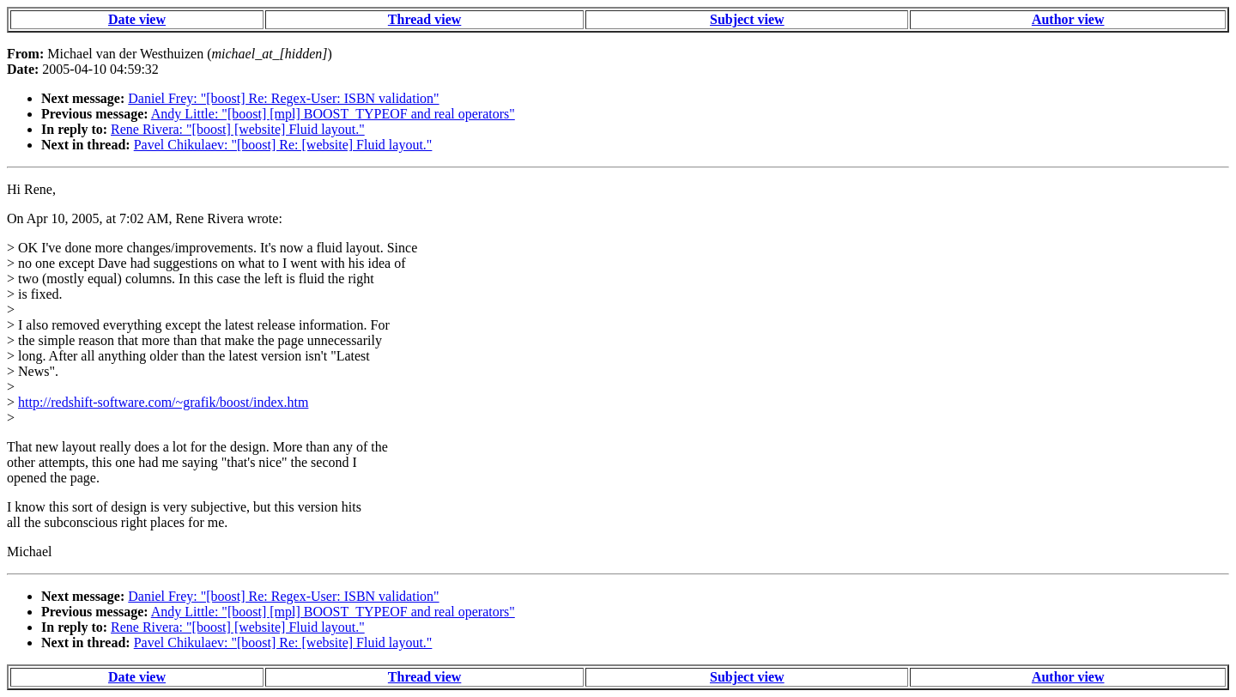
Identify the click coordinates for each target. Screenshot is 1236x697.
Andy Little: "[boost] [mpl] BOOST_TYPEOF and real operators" (333, 113)
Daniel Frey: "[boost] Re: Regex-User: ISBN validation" (283, 98)
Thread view (424, 19)
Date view (137, 19)
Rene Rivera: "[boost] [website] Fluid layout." (238, 129)
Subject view (747, 19)
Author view (1068, 19)
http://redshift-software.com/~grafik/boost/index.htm (163, 402)
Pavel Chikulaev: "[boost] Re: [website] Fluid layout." (283, 144)
